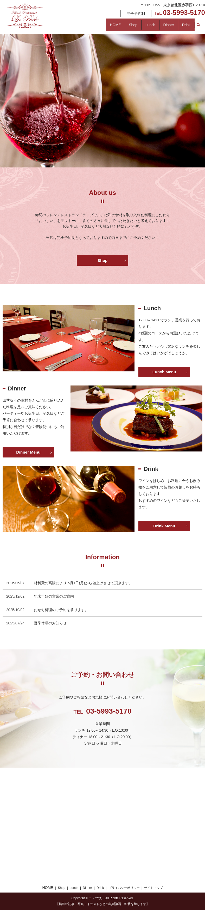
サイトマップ (153, 888)
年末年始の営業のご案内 (54, 596)
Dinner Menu (28, 452)
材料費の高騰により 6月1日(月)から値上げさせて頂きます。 (83, 583)
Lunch (137, 19)
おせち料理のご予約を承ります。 (61, 610)
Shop (101, 19)
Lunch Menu (164, 372)
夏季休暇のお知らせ (50, 623)
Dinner (173, 19)
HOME (65, 19)
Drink (64, 27)
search (88, 28)
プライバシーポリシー (124, 888)
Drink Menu (164, 526)
